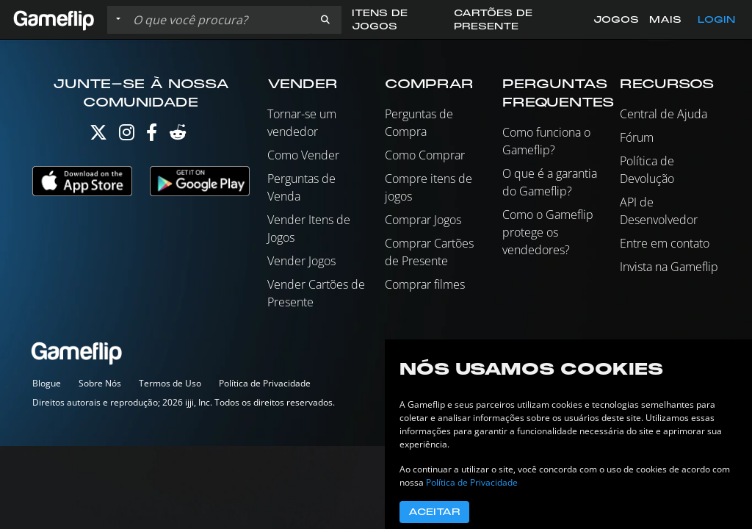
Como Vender (303, 155)
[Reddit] (178, 135)
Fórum (637, 137)
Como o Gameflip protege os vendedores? (547, 232)
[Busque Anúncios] (218, 20)
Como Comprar (425, 155)
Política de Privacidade (265, 383)
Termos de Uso (170, 383)
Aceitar (434, 512)
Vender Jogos (301, 261)
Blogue (46, 383)
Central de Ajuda (663, 114)
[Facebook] (151, 135)
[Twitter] (98, 135)
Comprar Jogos (423, 220)
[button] (325, 20)
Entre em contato (664, 243)
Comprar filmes (425, 284)
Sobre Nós (100, 383)
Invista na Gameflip (669, 267)
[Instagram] (126, 135)
